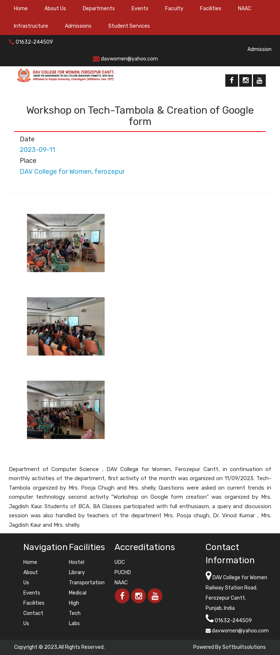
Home (21, 8)
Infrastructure (31, 26)
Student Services (129, 26)
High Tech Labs (75, 613)
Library (77, 572)
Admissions (78, 26)
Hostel (76, 562)
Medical (77, 593)
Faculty (174, 8)
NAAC (244, 8)
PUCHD (122, 572)
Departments (99, 8)
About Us (55, 8)
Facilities (210, 8)
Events (140, 8)
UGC (119, 562)
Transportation (87, 583)
